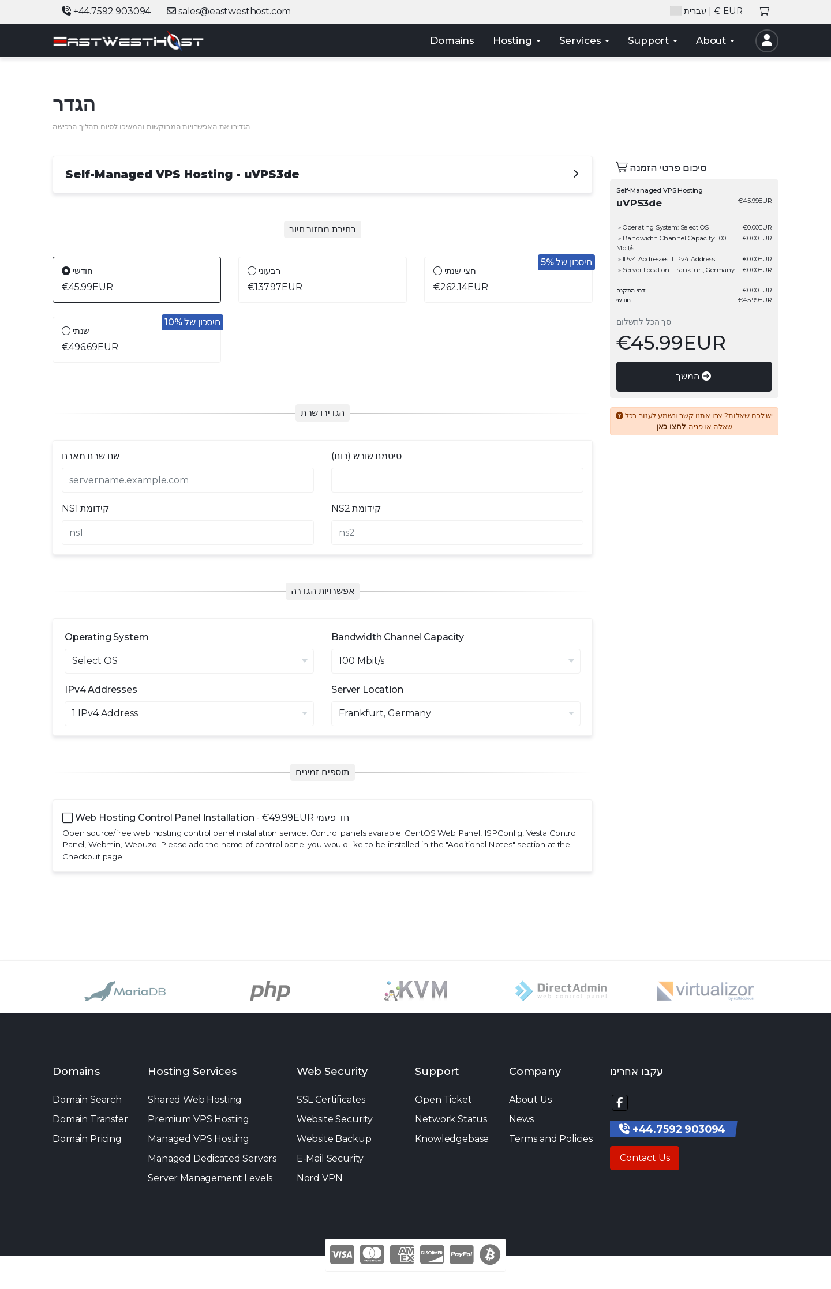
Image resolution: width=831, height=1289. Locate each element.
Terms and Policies (551, 1138)
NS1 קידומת (85, 508)
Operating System (106, 637)
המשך (693, 376)
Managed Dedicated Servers (212, 1158)
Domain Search (87, 1099)
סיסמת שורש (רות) (366, 455)
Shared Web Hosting (195, 1099)
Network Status (451, 1119)
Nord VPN (320, 1177)
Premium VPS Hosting (198, 1119)
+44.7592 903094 (106, 11)
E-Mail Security (330, 1158)
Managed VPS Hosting (198, 1138)
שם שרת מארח (90, 455)
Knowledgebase (452, 1138)
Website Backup (334, 1138)
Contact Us (644, 1157)
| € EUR (706, 11)
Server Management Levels (210, 1177)
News (521, 1119)
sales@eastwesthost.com (229, 11)
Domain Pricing (87, 1138)
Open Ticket (443, 1099)
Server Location (367, 689)
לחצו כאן (671, 426)
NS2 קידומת (355, 508)
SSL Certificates (331, 1099)
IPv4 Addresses (101, 689)
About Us (530, 1099)
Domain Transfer (90, 1119)
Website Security (335, 1119)
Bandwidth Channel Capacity (397, 637)
